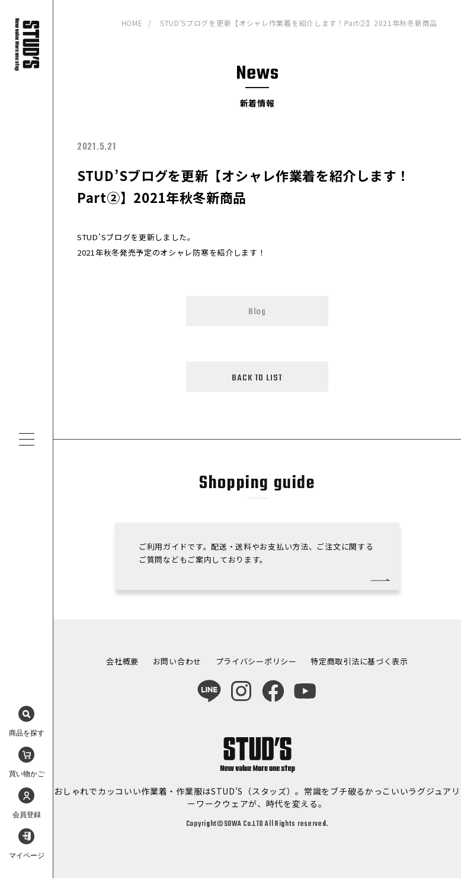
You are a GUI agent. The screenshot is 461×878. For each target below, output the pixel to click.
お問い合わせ (177, 661)
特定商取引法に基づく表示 (359, 661)
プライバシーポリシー (256, 661)
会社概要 (122, 661)
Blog (257, 312)
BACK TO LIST (257, 378)
